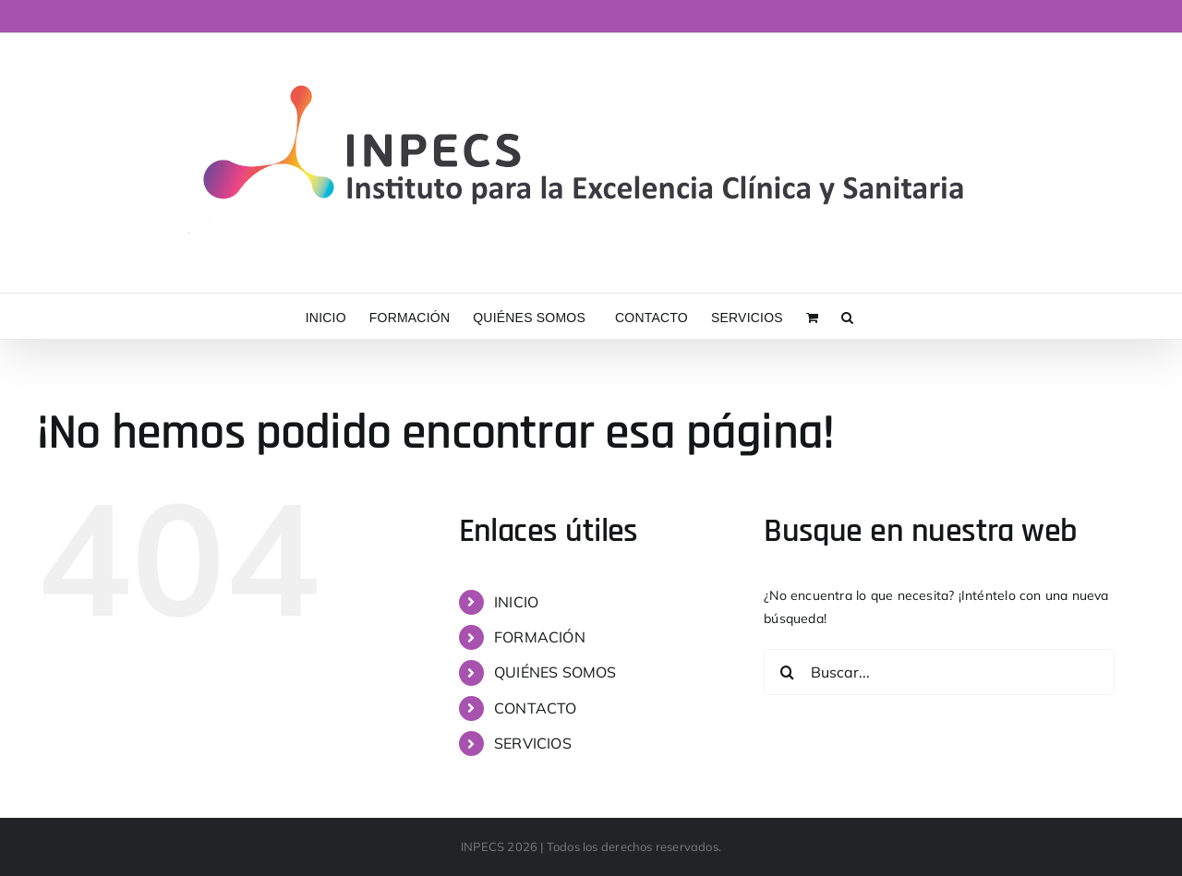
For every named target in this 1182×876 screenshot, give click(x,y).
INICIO (516, 602)
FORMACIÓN (539, 637)
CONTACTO (535, 708)
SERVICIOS (533, 743)
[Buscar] (787, 672)
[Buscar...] (939, 672)
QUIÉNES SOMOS (555, 672)
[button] (847, 316)
